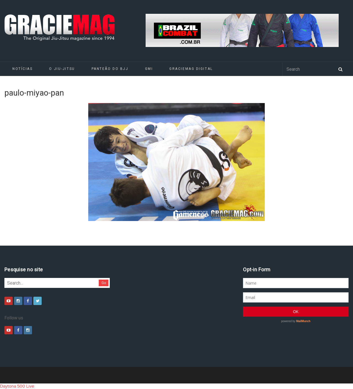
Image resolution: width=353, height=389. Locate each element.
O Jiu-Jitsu (62, 69)
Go (103, 283)
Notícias (22, 69)
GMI (149, 69)
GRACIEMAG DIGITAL (191, 69)
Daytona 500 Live (17, 386)
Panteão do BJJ (110, 69)
